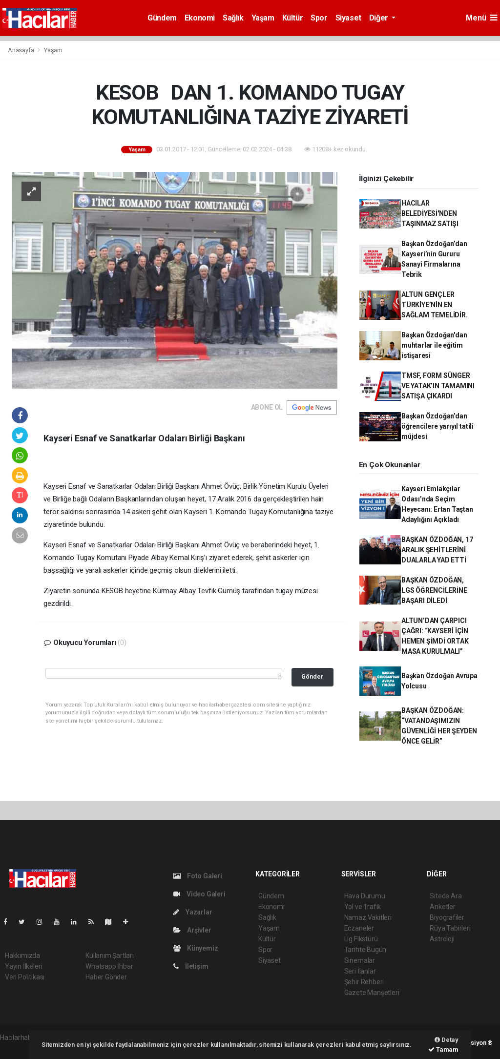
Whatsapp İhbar (109, 966)
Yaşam (262, 17)
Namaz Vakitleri (368, 917)
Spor (319, 17)
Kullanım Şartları (109, 955)
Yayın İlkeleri (23, 966)
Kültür (292, 17)
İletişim (190, 966)
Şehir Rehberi (364, 982)
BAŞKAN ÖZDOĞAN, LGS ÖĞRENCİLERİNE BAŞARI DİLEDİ (434, 590)
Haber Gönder (106, 977)
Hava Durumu (364, 896)
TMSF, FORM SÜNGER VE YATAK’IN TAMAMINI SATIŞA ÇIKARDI (438, 386)
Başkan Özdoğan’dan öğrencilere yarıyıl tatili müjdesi (437, 426)
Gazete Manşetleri (371, 993)
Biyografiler (447, 917)
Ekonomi (200, 17)
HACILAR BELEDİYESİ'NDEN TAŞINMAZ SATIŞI (429, 213)
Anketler (442, 907)
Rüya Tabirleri (450, 928)
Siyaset (348, 17)
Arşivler (192, 930)
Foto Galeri (197, 876)
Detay (446, 1039)
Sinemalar (359, 960)
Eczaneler (359, 928)
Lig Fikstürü (361, 939)
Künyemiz (195, 948)
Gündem (162, 17)
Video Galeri (199, 894)
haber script (18, 1048)
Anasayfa (21, 50)
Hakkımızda (22, 955)
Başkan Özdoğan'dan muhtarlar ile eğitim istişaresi (434, 345)
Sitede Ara (445, 896)
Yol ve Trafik (362, 907)
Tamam (443, 1049)
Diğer (379, 17)
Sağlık (233, 17)
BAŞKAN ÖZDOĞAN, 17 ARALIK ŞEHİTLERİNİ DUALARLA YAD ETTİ (437, 550)
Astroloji (442, 939)
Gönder (312, 676)
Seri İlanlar (360, 971)
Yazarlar (192, 912)
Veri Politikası (24, 977)
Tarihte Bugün (365, 950)
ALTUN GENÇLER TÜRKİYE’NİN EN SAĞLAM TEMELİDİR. (434, 305)
